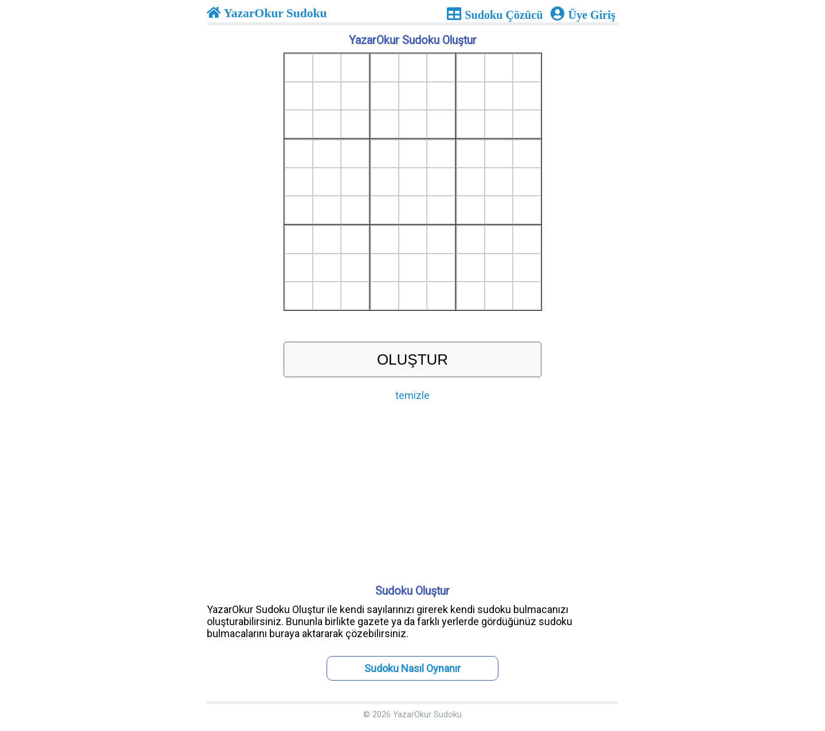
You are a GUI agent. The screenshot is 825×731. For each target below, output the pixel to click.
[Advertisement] (412, 496)
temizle (412, 395)
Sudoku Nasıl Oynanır (412, 668)
